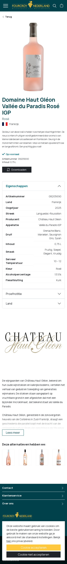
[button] (61, 5)
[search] (54, 6)
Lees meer (13, 433)
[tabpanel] (33, 235)
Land (9, 303)
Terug (7, 16)
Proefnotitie (14, 294)
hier (8, 541)
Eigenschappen (17, 186)
